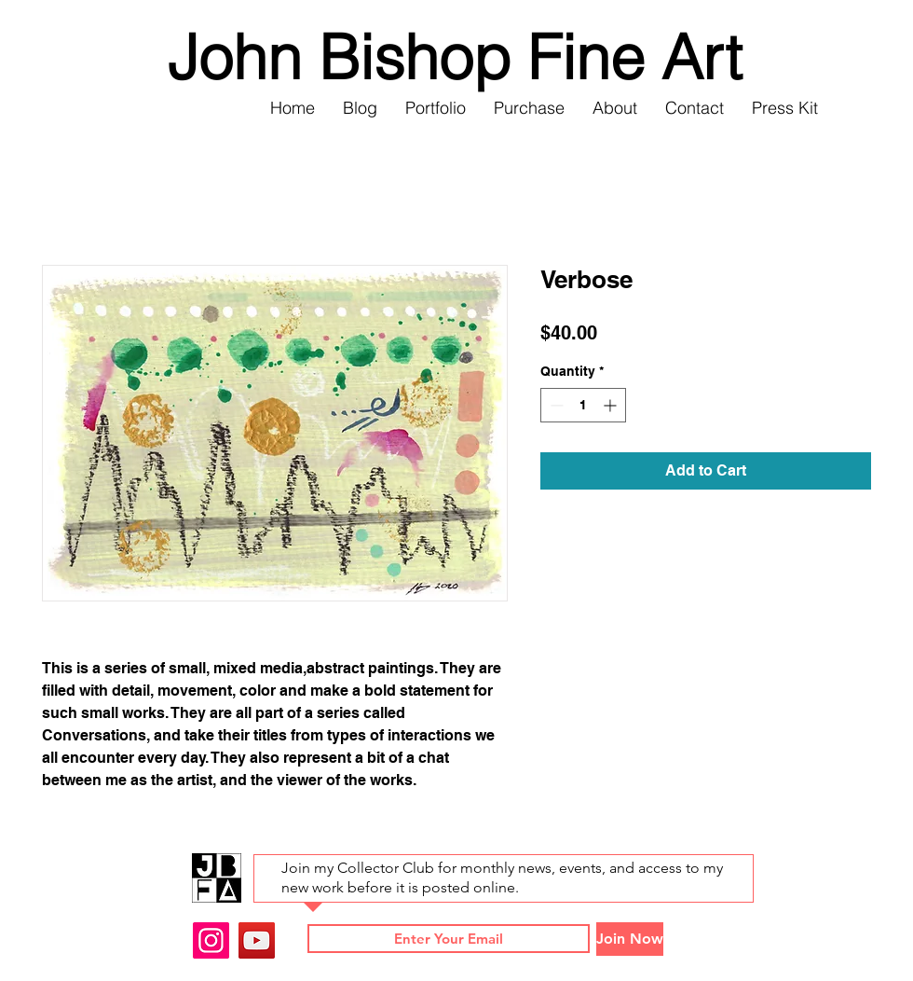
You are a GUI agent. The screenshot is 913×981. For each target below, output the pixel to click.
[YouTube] (256, 940)
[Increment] (611, 405)
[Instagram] (211, 940)
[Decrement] (554, 405)
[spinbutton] (583, 405)
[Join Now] (629, 939)
